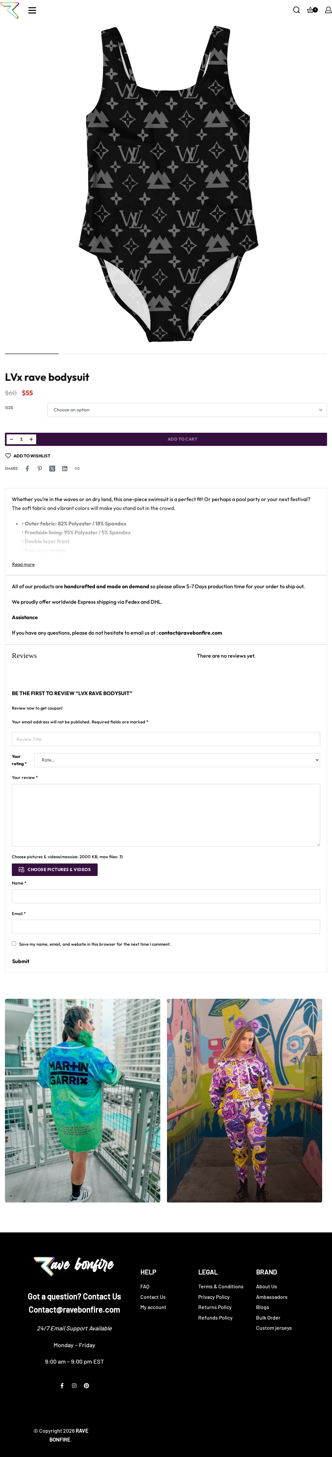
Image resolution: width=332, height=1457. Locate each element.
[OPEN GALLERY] (166, 186)
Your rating (19, 760)
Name (19, 883)
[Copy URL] (77, 469)
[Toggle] (23, 564)
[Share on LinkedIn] (65, 469)
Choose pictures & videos (59, 869)
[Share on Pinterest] (40, 469)
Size (9, 407)
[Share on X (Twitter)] (52, 469)
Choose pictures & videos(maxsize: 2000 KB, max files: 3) (67, 856)
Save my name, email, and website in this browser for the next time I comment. (95, 944)
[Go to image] (32, 353)
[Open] (32, 10)
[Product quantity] (21, 439)
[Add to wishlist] (28, 455)
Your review (25, 777)
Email (19, 913)
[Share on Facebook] (27, 469)
